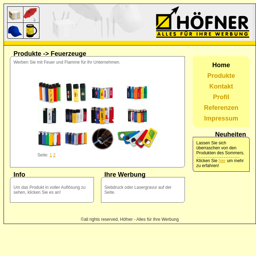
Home (221, 65)
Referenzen (221, 107)
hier (222, 160)
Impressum (221, 118)
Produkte (221, 75)
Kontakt (221, 86)
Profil (221, 97)
